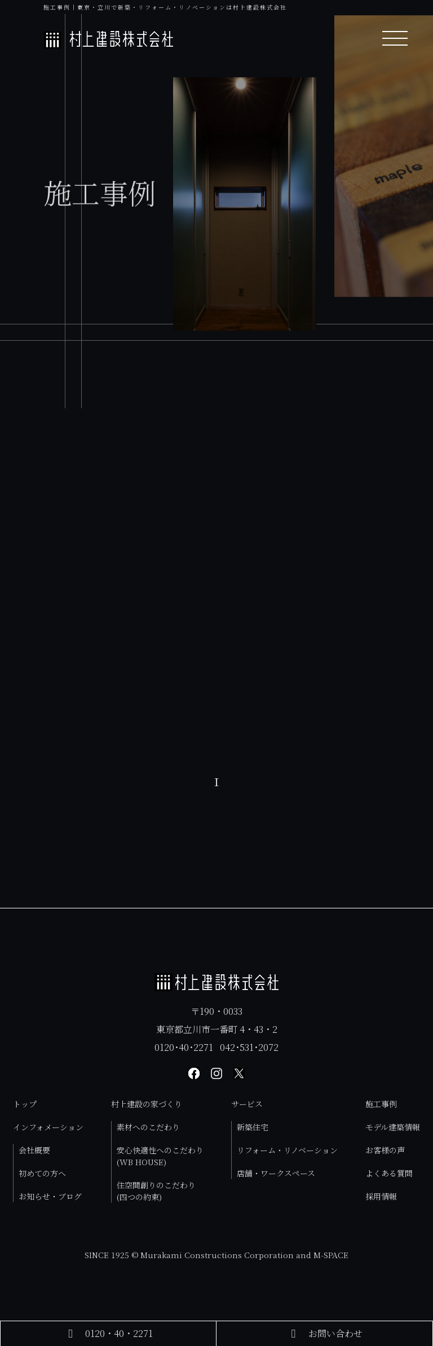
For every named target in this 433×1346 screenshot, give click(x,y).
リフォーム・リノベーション (287, 1150)
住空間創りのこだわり (156, 1190)
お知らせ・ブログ (50, 1196)
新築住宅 (252, 1127)
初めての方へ (42, 1173)
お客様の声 (385, 1150)
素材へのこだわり (148, 1127)
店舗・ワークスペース (276, 1173)
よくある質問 (389, 1173)
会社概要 (34, 1150)
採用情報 (381, 1196)
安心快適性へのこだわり (160, 1155)
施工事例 (381, 1103)
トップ (25, 1103)
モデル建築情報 (392, 1127)
